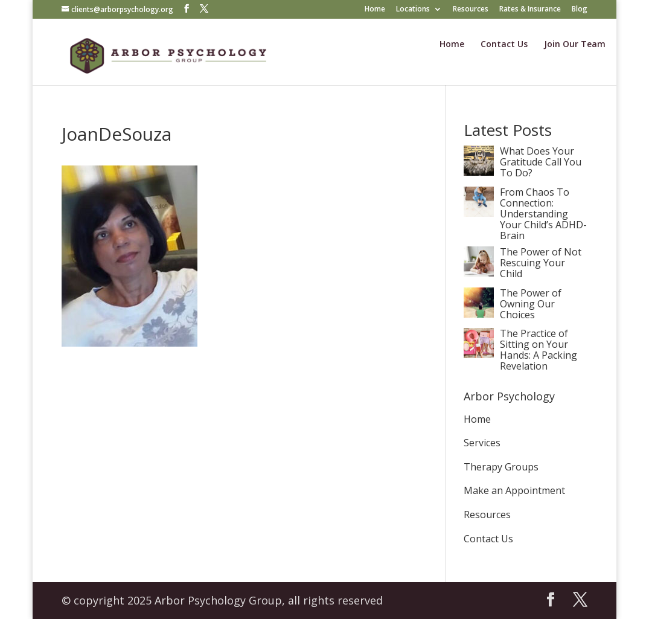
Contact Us (504, 45)
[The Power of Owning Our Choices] (479, 314)
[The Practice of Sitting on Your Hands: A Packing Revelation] (479, 354)
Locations (413, 9)
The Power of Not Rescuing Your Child (540, 263)
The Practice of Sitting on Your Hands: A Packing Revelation (538, 349)
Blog (579, 9)
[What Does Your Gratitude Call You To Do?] (479, 172)
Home (375, 9)
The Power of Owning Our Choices (530, 304)
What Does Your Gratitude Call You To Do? (540, 162)
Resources (470, 9)
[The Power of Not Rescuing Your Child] (479, 273)
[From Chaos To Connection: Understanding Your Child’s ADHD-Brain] (479, 213)
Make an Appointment (514, 490)
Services (482, 442)
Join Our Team (575, 45)
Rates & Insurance (530, 9)
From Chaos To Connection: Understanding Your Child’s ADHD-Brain (543, 214)
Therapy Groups (501, 466)
